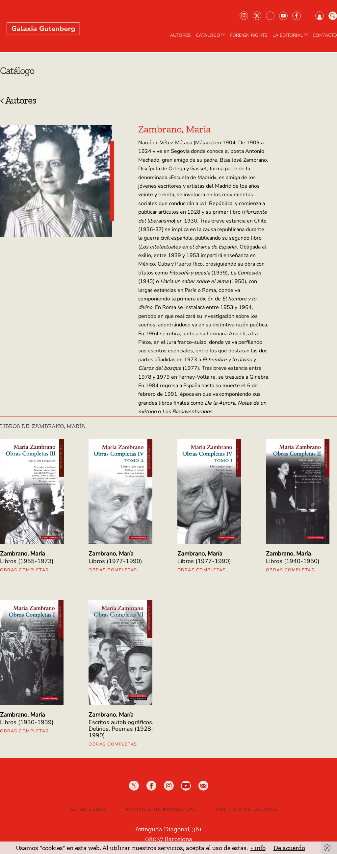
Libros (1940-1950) (293, 561)
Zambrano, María (22, 553)
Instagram (244, 16)
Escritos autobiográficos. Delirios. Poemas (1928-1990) (121, 728)
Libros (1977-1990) (115, 561)
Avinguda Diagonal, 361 (168, 829)
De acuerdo (289, 848)
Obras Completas (24, 570)
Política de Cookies (247, 809)
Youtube (283, 16)
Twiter (257, 16)
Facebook (296, 16)
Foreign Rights (249, 35)
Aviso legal (88, 809)
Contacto (325, 35)
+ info (258, 848)
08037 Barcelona (168, 839)
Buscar (332, 16)
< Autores (18, 100)
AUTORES (180, 35)
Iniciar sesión (319, 16)
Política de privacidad (161, 809)
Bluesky (270, 16)
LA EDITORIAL (290, 35)
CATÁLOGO (211, 35)
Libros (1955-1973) (27, 561)
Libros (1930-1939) (27, 722)
